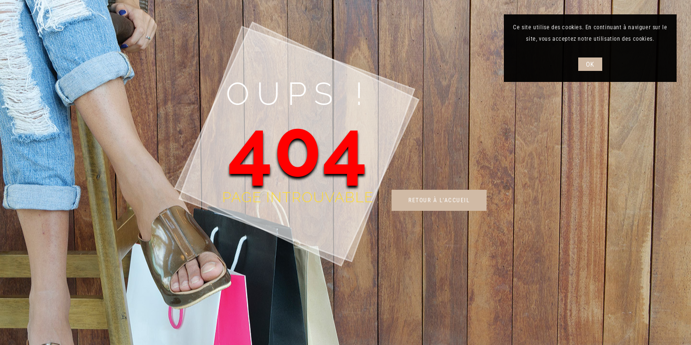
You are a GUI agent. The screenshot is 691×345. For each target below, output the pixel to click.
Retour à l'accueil (439, 200)
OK (590, 64)
